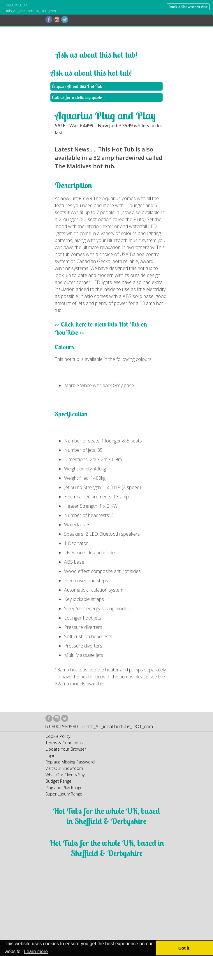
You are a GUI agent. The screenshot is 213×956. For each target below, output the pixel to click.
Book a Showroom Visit (188, 6)
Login (50, 755)
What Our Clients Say (65, 774)
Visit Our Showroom (64, 768)
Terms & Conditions (64, 742)
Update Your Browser (65, 749)
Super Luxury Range (63, 794)
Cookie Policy (57, 736)
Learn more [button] (36, 951)
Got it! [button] (184, 948)
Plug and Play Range (63, 787)
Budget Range (58, 781)
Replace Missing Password (70, 762)
